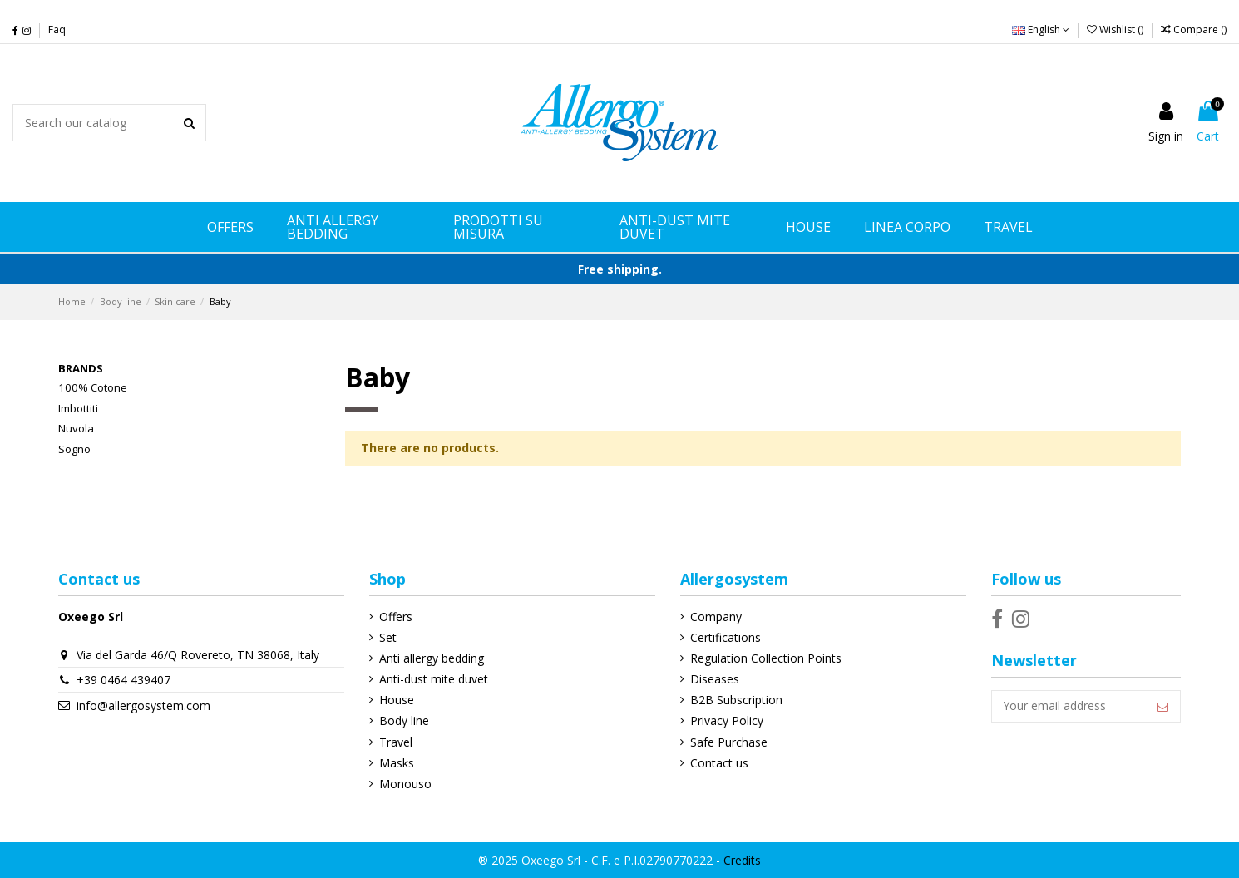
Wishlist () (1116, 29)
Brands (80, 368)
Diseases (713, 679)
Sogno (74, 448)
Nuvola (76, 428)
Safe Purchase (728, 742)
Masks (396, 763)
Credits (742, 860)
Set (388, 637)
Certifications (724, 637)
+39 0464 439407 (123, 680)
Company (715, 616)
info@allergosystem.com (143, 705)
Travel (395, 742)
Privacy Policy (726, 720)
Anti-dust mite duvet (433, 679)
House (396, 700)
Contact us (718, 763)
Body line (404, 720)
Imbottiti (78, 408)
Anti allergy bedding (431, 658)
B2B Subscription (735, 700)
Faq (57, 29)
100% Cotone (92, 387)
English (1040, 29)
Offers (395, 616)
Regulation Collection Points (765, 658)
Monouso (405, 784)
